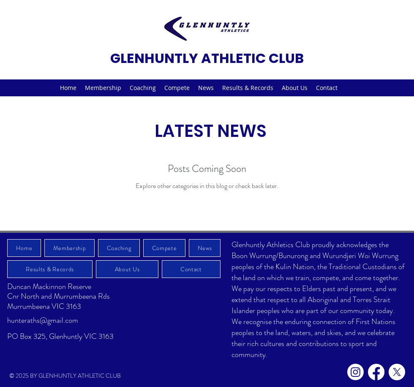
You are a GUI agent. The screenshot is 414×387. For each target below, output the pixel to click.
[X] (397, 372)
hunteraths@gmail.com (42, 320)
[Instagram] (355, 372)
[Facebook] (376, 372)
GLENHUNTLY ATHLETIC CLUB (207, 58)
